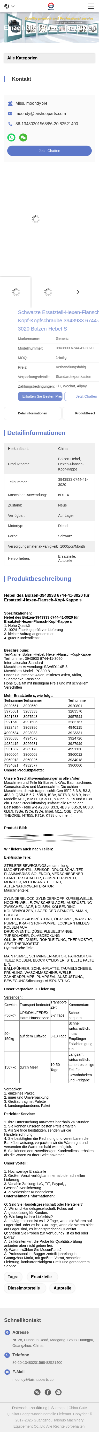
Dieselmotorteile (24, 1288)
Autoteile (62, 1288)
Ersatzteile (41, 1277)
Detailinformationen (32, 413)
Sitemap (58, 1408)
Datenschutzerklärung (29, 1408)
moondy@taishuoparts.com (41, 113)
